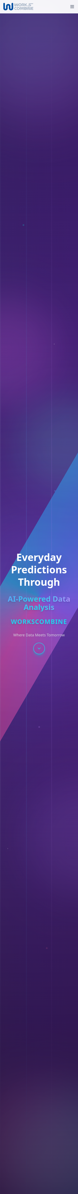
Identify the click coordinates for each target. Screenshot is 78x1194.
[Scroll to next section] (39, 648)
